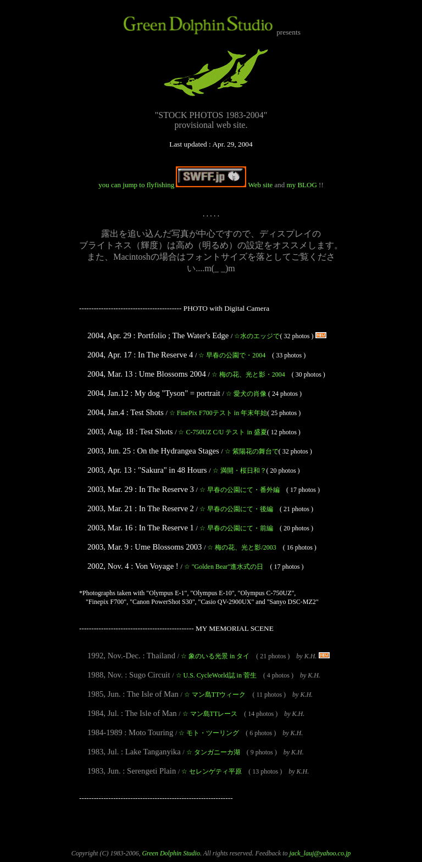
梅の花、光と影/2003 (241, 547)
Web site (225, 185)
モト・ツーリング (209, 733)
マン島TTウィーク (215, 694)
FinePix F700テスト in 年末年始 (218, 413)
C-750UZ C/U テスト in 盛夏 (222, 432)
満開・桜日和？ (239, 470)
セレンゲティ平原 (211, 771)
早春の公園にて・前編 (236, 528)
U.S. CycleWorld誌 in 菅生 (216, 675)
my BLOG (302, 185)
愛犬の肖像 (246, 394)
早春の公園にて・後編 (236, 509)
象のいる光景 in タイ (215, 656)
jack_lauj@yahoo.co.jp (320, 853)
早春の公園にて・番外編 (239, 490)
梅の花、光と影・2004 (248, 374)
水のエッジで (257, 336)
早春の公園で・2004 (231, 355)
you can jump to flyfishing (137, 185)
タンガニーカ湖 (213, 752)
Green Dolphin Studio (171, 853)
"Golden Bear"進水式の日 (224, 566)
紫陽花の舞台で (252, 451)
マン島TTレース (210, 714)
